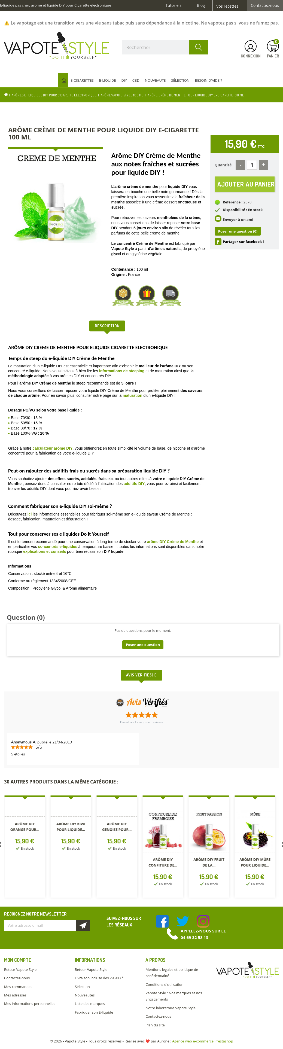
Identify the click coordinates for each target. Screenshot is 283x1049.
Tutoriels (173, 5)
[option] (27, 847)
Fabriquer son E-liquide (94, 1012)
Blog (201, 5)
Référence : (233, 202)
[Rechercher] (165, 47)
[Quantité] (252, 165)
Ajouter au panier (246, 184)
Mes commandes (18, 986)
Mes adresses (15, 995)
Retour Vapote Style (20, 969)
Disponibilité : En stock (243, 209)
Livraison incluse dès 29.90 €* (99, 977)
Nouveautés (85, 995)
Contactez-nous (265, 5)
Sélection (82, 986)
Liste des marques (90, 1003)
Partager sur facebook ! (243, 241)
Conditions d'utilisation (164, 984)
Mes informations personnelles (29, 1003)
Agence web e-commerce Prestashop (202, 1041)
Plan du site (155, 1025)
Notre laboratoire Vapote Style (170, 1007)
